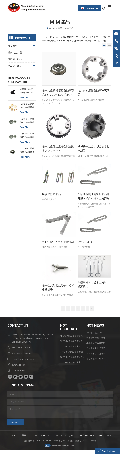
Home (51, 29)
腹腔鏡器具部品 (51, 194)
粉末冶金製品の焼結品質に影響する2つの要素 (96, 343)
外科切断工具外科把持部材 (58, 242)
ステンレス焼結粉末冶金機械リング (27, 151)
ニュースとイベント (42, 435)
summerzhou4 (18, 365)
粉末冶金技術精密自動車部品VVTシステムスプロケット (58, 93)
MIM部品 (69, 29)
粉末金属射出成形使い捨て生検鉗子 (58, 288)
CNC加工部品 (15, 59)
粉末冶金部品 (15, 53)
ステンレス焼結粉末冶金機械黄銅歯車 (27, 106)
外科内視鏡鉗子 (87, 242)
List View (109, 45)
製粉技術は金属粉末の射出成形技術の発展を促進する (96, 353)
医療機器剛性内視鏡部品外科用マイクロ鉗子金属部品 (93, 196)
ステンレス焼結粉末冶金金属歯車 (27, 121)
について (15, 435)
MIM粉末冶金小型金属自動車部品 (94, 149)
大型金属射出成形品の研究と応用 (96, 348)
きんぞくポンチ (16, 66)
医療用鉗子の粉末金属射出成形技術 (93, 285)
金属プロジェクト (88, 435)
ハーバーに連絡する (65, 435)
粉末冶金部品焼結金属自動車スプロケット (58, 149)
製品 (60, 29)
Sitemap (92, 444)
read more (25, 97)
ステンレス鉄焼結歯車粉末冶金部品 (72, 362)
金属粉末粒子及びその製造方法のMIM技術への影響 (96, 359)
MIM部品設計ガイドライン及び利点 (96, 333)
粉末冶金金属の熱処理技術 (96, 338)
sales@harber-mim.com (23, 359)
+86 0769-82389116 (21, 348)
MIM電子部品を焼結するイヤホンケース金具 (27, 91)
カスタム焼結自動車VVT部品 (93, 93)
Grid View (104, 45)
